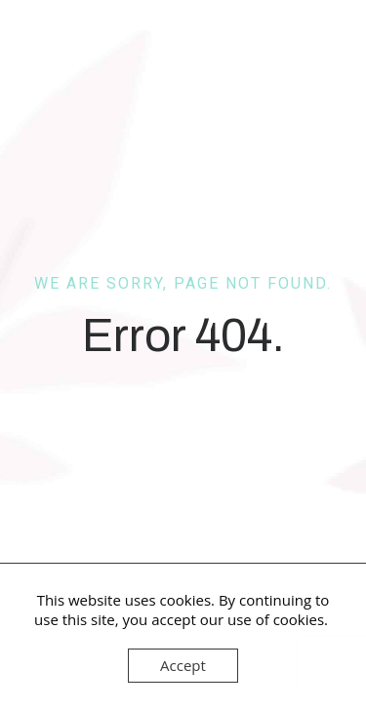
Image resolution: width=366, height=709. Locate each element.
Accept (183, 665)
